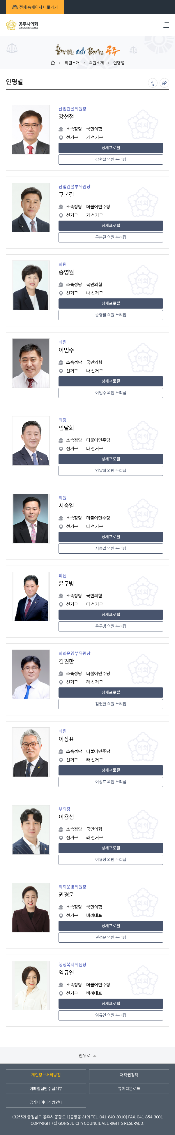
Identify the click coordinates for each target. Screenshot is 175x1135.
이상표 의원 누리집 (110, 781)
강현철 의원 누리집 (110, 159)
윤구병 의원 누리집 (110, 626)
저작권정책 (129, 1074)
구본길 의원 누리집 (110, 237)
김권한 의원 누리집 (110, 704)
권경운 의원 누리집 (110, 937)
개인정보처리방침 (46, 1074)
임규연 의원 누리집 (110, 1015)
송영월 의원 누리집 (110, 315)
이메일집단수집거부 (46, 1088)
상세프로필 (111, 147)
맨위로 (87, 1055)
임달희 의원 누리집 (110, 470)
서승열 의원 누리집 (110, 548)
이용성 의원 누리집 (110, 859)
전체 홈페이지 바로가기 (35, 7)
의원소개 (72, 62)
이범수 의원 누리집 (110, 392)
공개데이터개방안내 (46, 1102)
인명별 (118, 62)
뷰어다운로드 (129, 1088)
